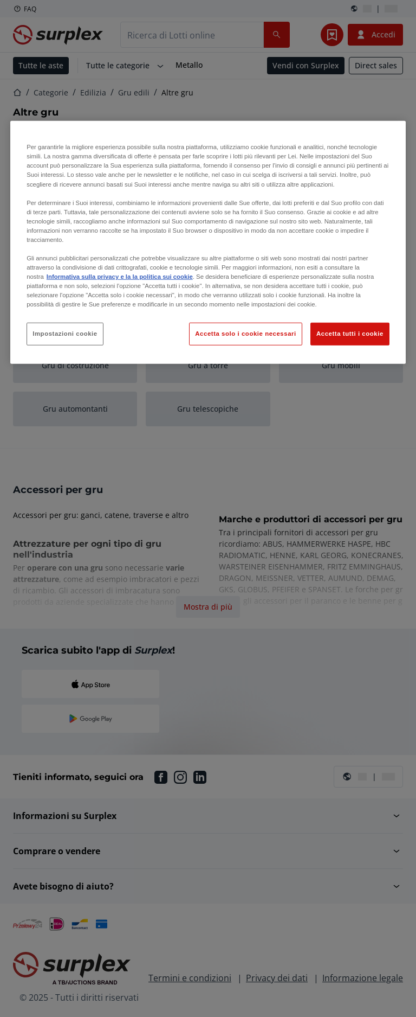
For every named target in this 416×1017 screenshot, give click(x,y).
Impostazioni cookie (65, 333)
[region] (208, 242)
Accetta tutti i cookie (350, 333)
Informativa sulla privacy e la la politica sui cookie (120, 276)
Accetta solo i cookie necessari (245, 333)
